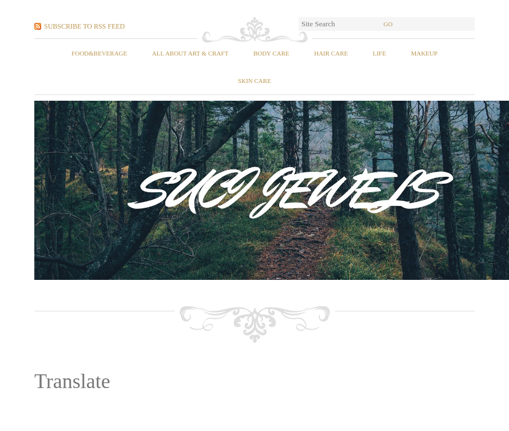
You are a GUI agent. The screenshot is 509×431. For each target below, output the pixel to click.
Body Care (271, 53)
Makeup (424, 53)
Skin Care (254, 80)
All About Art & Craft (190, 53)
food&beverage (99, 53)
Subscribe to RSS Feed (84, 26)
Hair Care (331, 53)
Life (379, 53)
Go (388, 24)
